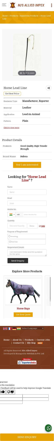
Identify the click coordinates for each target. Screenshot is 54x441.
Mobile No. (11, 209)
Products (14, 16)
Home (5, 16)
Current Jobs (43, 340)
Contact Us (18, 343)
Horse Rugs (23, 308)
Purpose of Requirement (17, 232)
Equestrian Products (29, 16)
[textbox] (32, 225)
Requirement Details (15, 247)
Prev (7, 297)
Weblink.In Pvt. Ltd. (35, 354)
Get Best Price (12, 94)
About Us (17, 340)
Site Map (31, 343)
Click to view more (11, 128)
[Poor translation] (10, 392)
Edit (42, 226)
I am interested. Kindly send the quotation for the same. (27, 252)
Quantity (10, 220)
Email (9, 198)
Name (9, 187)
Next (46, 297)
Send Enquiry (27, 437)
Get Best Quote (23, 314)
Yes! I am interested (27, 165)
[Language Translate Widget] (32, 328)
